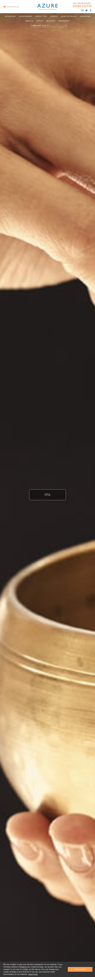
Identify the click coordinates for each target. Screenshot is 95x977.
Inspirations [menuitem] (85, 16)
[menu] (47, 19)
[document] (48, 969)
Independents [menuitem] (64, 21)
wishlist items (13, 7)
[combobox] (47, 25)
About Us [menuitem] (29, 21)
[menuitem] (10, 16)
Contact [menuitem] (39, 21)
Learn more (33, 974)
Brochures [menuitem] (50, 21)
